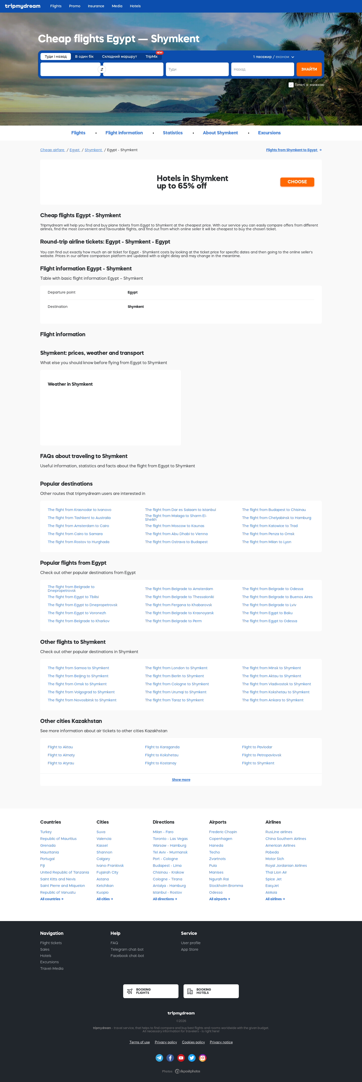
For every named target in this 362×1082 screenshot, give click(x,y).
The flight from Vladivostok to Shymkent (276, 684)
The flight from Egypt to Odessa (269, 621)
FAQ (114, 943)
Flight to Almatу (61, 755)
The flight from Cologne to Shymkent (177, 684)
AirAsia (271, 892)
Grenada (48, 845)
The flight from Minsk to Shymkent (271, 668)
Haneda (216, 845)
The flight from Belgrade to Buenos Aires (277, 597)
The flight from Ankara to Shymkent (272, 700)
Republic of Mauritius (58, 838)
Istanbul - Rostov (167, 892)
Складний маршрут (119, 56)
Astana (103, 879)
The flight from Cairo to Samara (75, 534)
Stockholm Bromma (226, 885)
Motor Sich (274, 859)
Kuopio (103, 892)
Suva (101, 832)
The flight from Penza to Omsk (268, 534)
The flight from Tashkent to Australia (79, 518)
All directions (164, 899)
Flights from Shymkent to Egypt (292, 150)
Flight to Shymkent (258, 763)
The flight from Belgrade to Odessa (272, 589)
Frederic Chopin (223, 832)
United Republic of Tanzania (64, 872)
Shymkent (94, 150)
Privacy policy (166, 1042)
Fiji (42, 865)
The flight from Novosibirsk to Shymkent (82, 700)
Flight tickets (51, 943)
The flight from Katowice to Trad (270, 526)
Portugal (47, 859)
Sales (45, 949)
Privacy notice (221, 1042)
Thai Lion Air (276, 872)
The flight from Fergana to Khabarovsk (178, 605)
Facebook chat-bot (127, 955)
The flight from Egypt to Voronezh (77, 613)
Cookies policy (193, 1042)
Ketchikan (105, 885)
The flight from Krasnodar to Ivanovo (79, 509)
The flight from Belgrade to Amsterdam (179, 589)
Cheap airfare (52, 150)
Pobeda (272, 852)
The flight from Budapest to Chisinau (274, 509)
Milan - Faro (163, 832)
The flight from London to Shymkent (176, 668)
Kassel (102, 845)
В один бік (84, 56)
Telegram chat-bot (127, 949)
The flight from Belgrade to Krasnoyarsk (179, 613)
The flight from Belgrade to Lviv (269, 605)
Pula (213, 865)
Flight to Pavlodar (257, 747)
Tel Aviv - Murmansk (170, 852)
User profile (191, 943)
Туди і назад (56, 56)
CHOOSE (297, 182)
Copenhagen (220, 838)
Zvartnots (217, 859)
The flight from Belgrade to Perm (173, 621)
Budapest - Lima (167, 865)
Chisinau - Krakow (168, 872)
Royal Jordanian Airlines (286, 865)
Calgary (103, 859)
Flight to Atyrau (61, 763)
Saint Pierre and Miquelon (62, 885)
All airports (218, 899)
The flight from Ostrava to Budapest (176, 542)
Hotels (45, 955)
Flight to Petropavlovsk (261, 755)
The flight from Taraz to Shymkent (174, 700)
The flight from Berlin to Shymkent (174, 676)
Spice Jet (273, 879)
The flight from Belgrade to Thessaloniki (179, 597)
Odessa (215, 892)
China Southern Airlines (285, 838)
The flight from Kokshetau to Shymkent (275, 692)
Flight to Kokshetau (161, 755)
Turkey (46, 832)
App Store (189, 949)
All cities (104, 899)
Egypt (75, 150)
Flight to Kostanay (160, 763)
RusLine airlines (278, 832)
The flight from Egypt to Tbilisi (73, 597)
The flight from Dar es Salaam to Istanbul (180, 509)
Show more (181, 779)
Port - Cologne (165, 859)
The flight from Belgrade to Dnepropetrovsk (71, 588)
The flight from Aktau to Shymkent (271, 676)
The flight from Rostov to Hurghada (78, 542)
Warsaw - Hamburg (169, 845)
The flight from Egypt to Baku (267, 613)
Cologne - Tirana (167, 879)
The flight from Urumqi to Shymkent (175, 692)
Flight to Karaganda (162, 747)
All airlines (274, 899)
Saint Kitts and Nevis (58, 879)
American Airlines (280, 845)
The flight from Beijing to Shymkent (78, 676)
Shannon (104, 852)
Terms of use (139, 1042)
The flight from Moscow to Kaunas (174, 526)
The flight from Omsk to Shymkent (77, 684)
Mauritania (49, 852)
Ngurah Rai (219, 879)
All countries (50, 899)
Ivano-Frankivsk (110, 865)
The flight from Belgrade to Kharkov (79, 621)
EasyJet (272, 885)
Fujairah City (107, 872)
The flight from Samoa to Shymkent (78, 668)
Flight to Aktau (60, 747)
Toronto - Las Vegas (170, 838)
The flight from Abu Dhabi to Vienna (176, 534)
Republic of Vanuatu (58, 892)
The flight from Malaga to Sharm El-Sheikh (176, 517)
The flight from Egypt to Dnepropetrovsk (82, 605)
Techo (214, 852)
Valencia (104, 838)
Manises (216, 872)
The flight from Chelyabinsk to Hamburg (276, 518)
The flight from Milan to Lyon (266, 542)
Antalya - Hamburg (169, 885)
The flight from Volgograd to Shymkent (81, 692)
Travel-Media (51, 968)
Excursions (49, 962)
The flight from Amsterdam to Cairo (78, 526)
